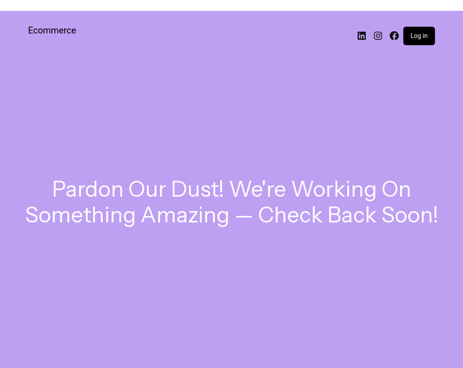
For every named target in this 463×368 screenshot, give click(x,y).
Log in (419, 35)
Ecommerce (52, 30)
